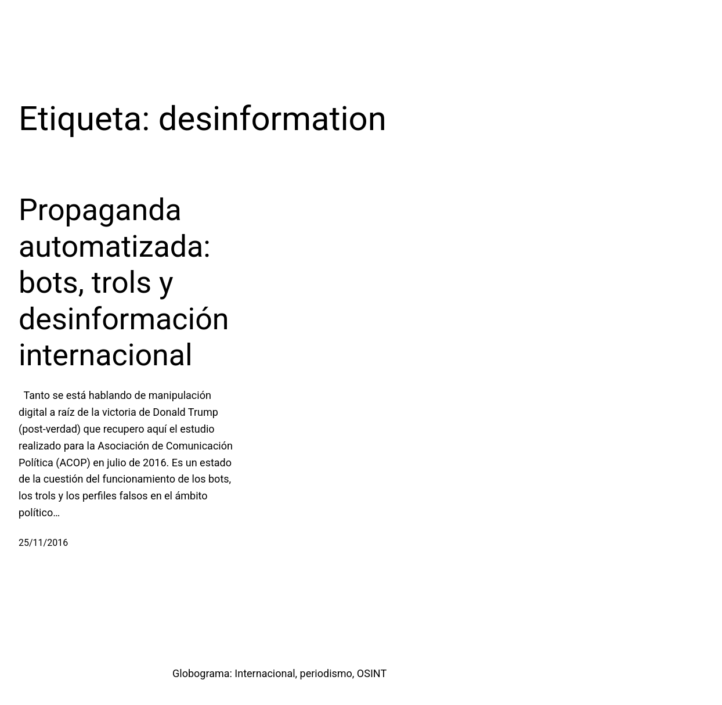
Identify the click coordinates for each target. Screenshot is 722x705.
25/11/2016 (43, 542)
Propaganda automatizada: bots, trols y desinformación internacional (124, 282)
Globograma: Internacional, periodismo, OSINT (279, 673)
